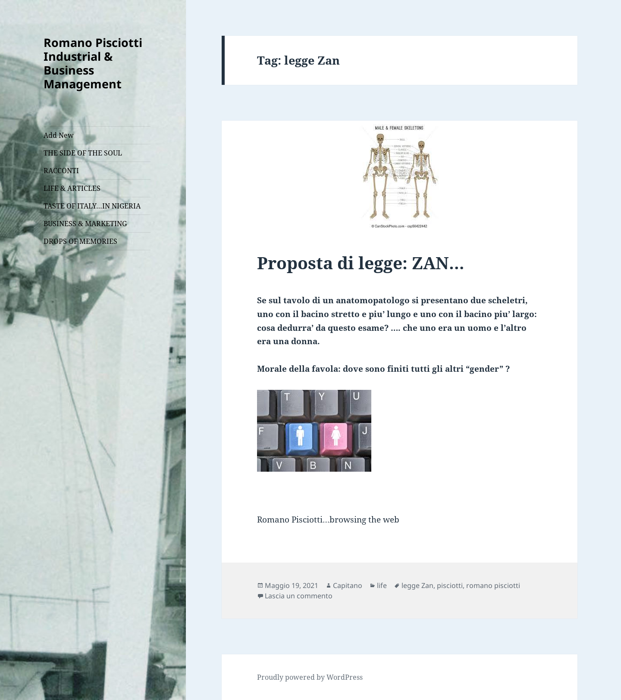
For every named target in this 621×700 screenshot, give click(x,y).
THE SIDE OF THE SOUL (83, 153)
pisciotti (450, 585)
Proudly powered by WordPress (310, 677)
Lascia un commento (298, 595)
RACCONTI (61, 170)
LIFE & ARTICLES (72, 188)
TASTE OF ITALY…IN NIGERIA (92, 206)
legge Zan (417, 585)
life (382, 585)
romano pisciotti (493, 585)
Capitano (347, 585)
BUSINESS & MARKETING (85, 223)
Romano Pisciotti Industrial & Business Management (93, 63)
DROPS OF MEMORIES (80, 241)
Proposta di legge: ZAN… (360, 262)
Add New (59, 135)
